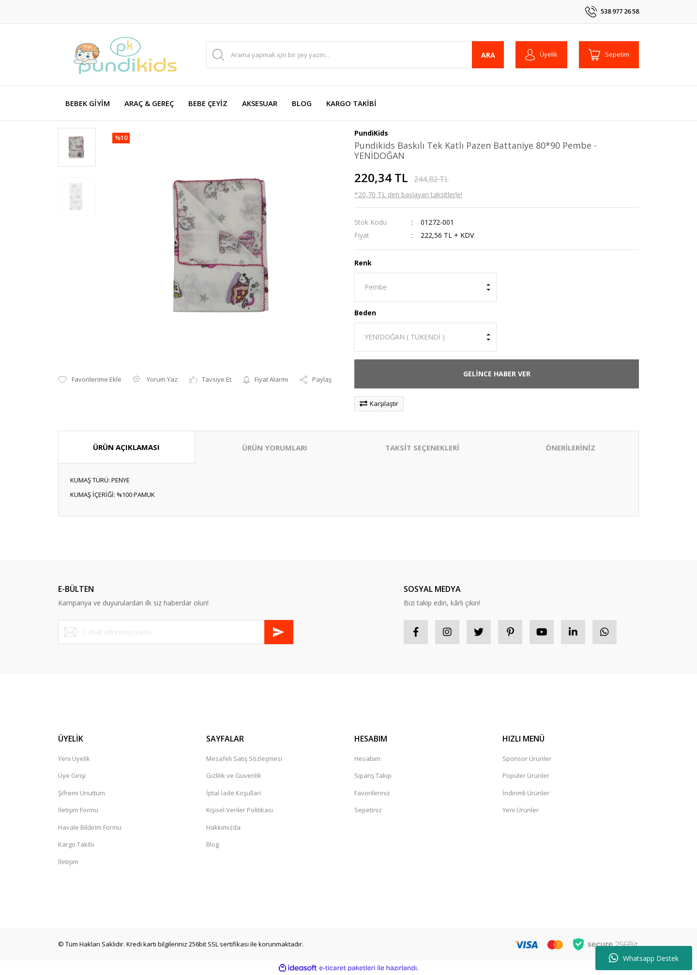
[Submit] (278, 632)
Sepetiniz (368, 809)
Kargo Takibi (76, 844)
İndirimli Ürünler (525, 793)
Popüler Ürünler (525, 775)
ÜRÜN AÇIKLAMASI (126, 447)
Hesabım (367, 758)
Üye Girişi (72, 775)
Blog (212, 844)
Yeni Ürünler (520, 809)
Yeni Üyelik (74, 758)
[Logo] (126, 54)
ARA (488, 55)
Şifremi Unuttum (81, 793)
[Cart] (609, 54)
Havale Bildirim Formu (89, 827)
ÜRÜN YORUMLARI (274, 447)
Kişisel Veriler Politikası (239, 809)
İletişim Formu (78, 809)
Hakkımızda (223, 827)
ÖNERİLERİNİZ (570, 447)
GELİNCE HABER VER (496, 373)
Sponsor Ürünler (526, 758)
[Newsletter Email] (175, 632)
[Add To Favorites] (89, 380)
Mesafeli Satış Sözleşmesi (244, 758)
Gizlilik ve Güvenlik (233, 775)
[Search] (355, 54)
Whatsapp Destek (644, 958)
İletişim (68, 861)
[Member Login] (541, 54)
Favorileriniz (372, 793)
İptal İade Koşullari (233, 793)
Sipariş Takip (373, 775)
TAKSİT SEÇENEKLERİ (422, 447)
